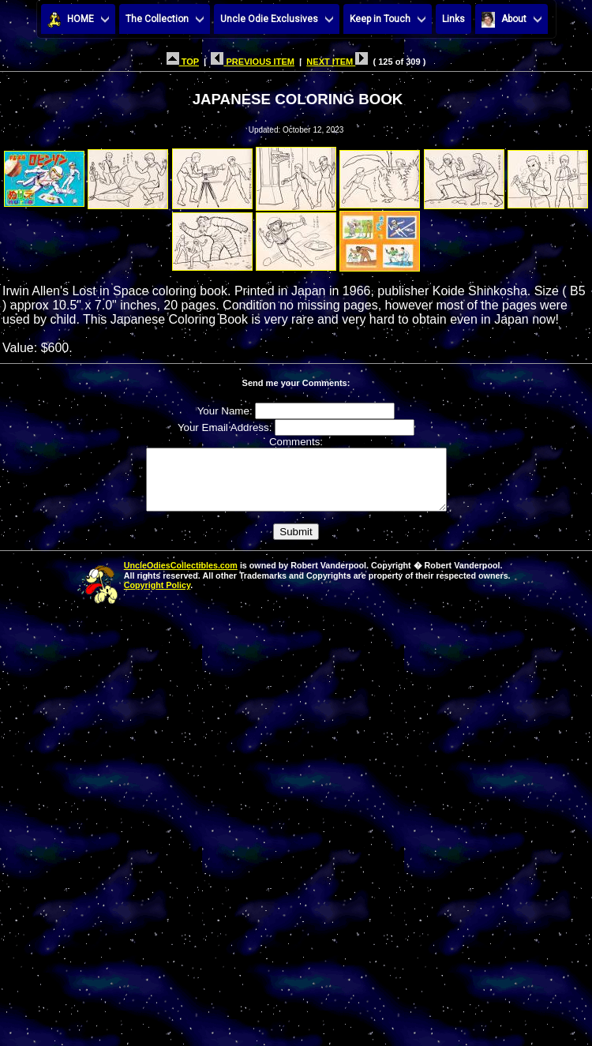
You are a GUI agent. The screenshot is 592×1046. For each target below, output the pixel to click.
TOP (183, 61)
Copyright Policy (157, 597)
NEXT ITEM (337, 61)
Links (453, 18)
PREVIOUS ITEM (252, 61)
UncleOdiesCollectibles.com (181, 577)
